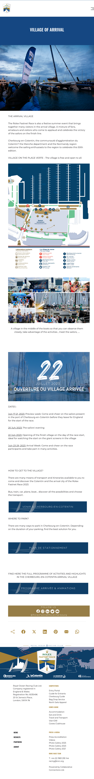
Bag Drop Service (57, 699)
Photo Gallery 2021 (57, 749)
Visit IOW (53, 721)
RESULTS (17, 737)
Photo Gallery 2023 (57, 746)
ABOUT (16, 746)
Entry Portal (54, 690)
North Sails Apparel (58, 702)
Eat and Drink (55, 715)
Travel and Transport (58, 718)
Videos (52, 740)
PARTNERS (18, 742)
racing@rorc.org (56, 761)
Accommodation (56, 712)
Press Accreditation (58, 737)
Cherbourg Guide (57, 696)
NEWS (16, 732)
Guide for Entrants (57, 693)
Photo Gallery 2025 (57, 743)
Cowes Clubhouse (57, 723)
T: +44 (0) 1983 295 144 (59, 758)
